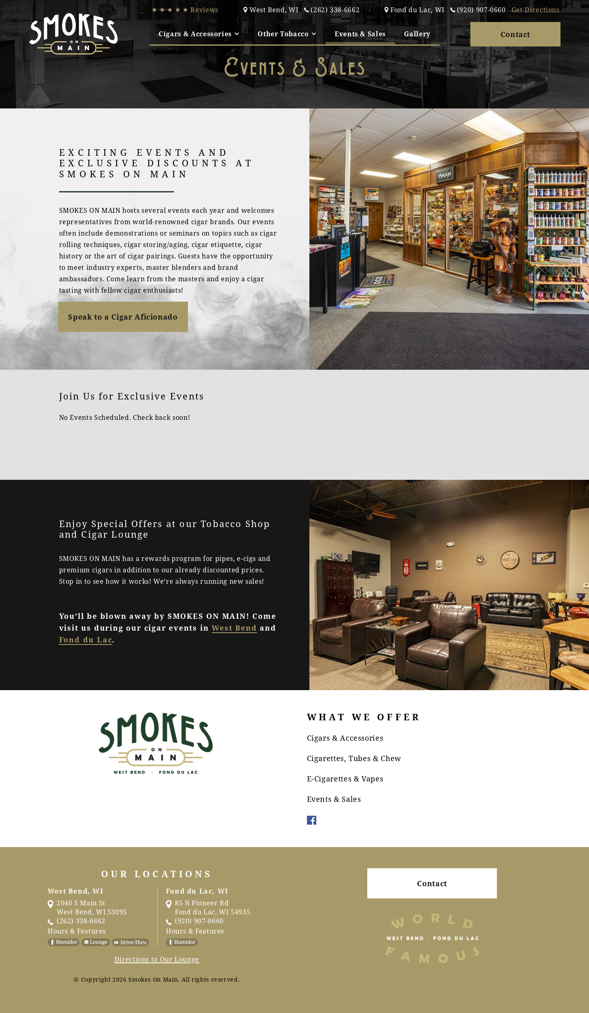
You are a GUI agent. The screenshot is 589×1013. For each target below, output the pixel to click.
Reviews (185, 10)
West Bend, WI (270, 10)
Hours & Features (77, 931)
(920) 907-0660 (478, 10)
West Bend (234, 628)
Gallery (417, 33)
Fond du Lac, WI (414, 10)
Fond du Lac (86, 639)
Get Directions (536, 10)
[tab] (199, 34)
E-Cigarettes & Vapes (345, 778)
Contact (515, 34)
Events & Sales (360, 33)
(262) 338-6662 (332, 10)
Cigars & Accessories (199, 33)
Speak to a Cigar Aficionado (122, 317)
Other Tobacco (287, 33)
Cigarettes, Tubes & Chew (354, 758)
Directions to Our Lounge (157, 959)
